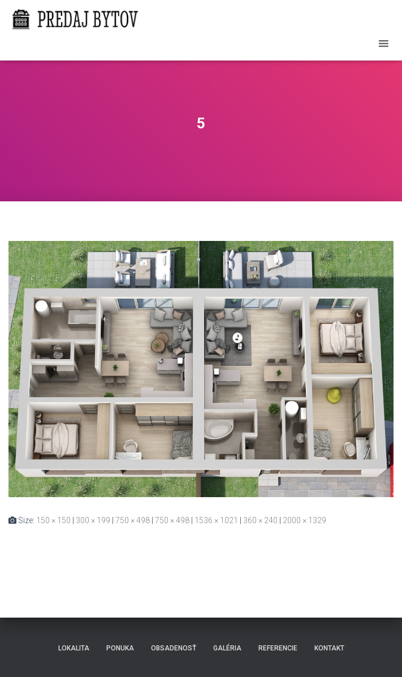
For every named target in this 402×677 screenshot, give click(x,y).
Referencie (277, 648)
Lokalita (73, 648)
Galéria (227, 648)
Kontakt (329, 648)
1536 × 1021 (216, 520)
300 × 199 (93, 520)
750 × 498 (132, 520)
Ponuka (120, 648)
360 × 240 (260, 520)
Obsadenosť (173, 648)
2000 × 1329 (304, 520)
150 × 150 (53, 520)
